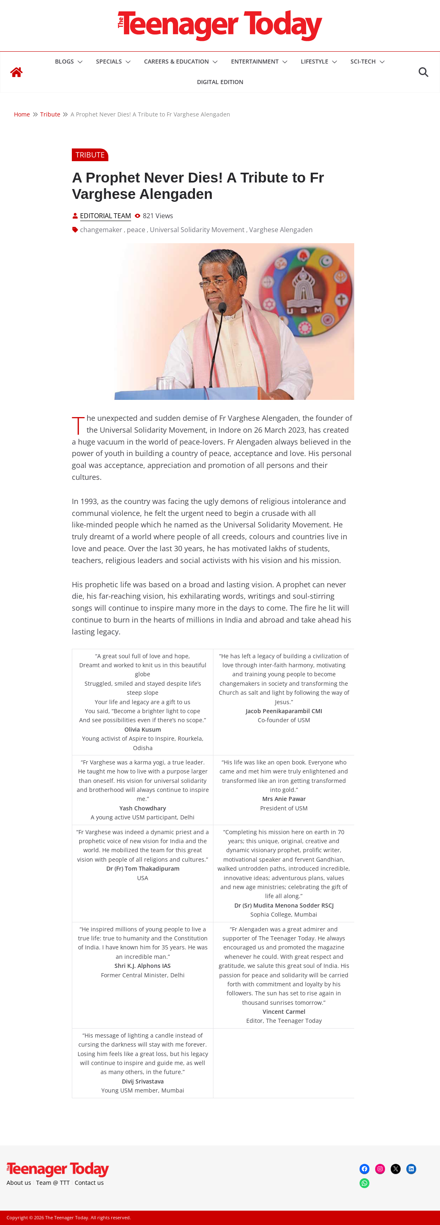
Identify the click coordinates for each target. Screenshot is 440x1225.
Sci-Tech (363, 61)
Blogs (64, 61)
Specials (109, 61)
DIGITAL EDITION (220, 82)
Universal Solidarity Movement (197, 229)
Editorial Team (105, 215)
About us (19, 1182)
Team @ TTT (53, 1182)
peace (136, 229)
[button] (78, 62)
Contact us (89, 1182)
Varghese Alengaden (281, 229)
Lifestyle (314, 61)
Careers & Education (176, 61)
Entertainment (255, 61)
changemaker (101, 229)
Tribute (90, 155)
